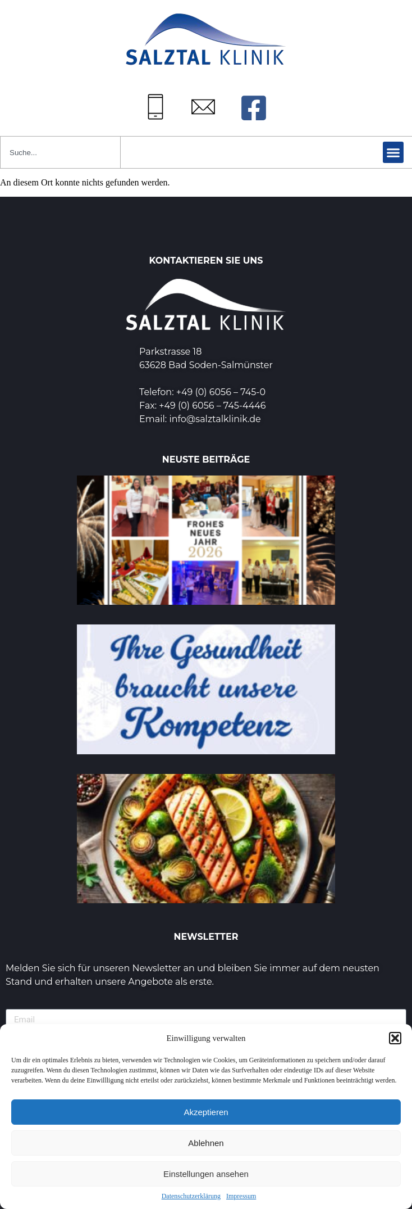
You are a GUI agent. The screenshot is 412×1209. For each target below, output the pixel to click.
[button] (395, 1038)
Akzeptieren (206, 1112)
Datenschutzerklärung (191, 1196)
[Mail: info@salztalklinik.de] (203, 107)
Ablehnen (205, 1143)
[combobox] (60, 152)
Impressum (241, 1196)
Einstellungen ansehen (206, 1174)
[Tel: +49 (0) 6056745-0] (155, 107)
